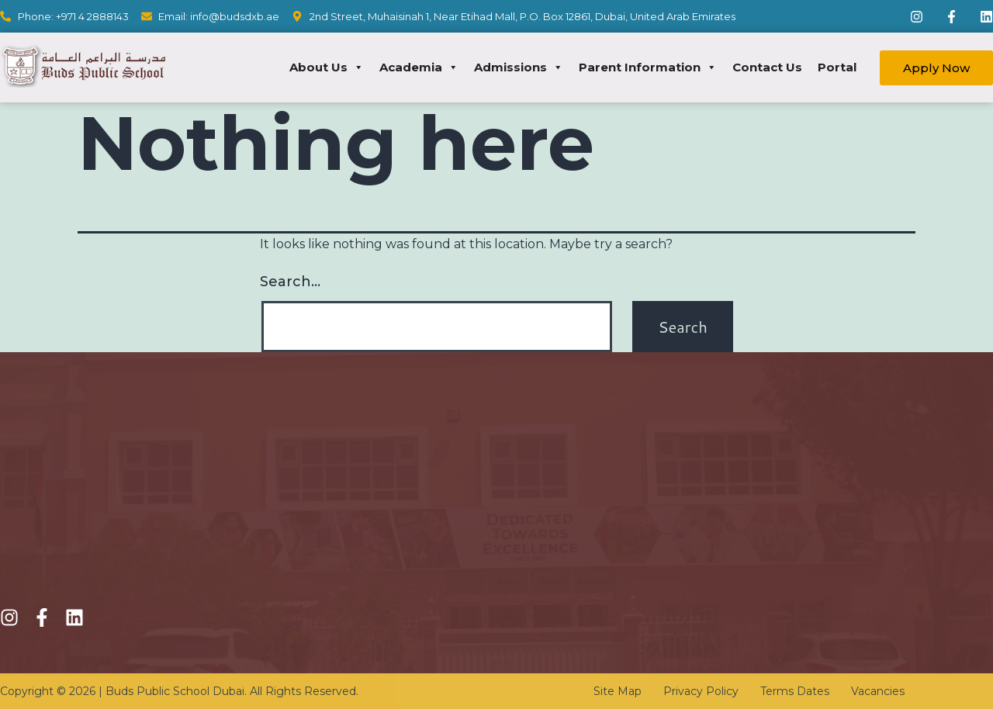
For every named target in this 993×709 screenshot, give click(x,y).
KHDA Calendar (555, 503)
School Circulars (555, 559)
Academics (318, 569)
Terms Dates (794, 691)
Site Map (617, 691)
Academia (418, 67)
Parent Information (648, 67)
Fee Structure (327, 513)
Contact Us (767, 67)
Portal (837, 67)
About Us (326, 67)
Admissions (518, 67)
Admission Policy (335, 485)
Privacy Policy (701, 691)
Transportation (551, 531)
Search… (290, 281)
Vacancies (878, 691)
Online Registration (342, 541)
